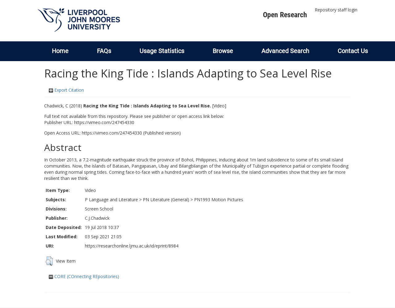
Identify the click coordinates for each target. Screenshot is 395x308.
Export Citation (66, 90)
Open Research (285, 14)
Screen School (99, 209)
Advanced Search (285, 51)
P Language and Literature (111, 199)
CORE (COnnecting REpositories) (84, 276)
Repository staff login (336, 10)
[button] (49, 261)
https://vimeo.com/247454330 (104, 122)
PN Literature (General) (166, 199)
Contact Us (353, 51)
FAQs (104, 51)
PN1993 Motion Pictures (218, 199)
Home (60, 51)
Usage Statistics (161, 51)
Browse (223, 51)
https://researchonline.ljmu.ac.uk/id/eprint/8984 (131, 246)
